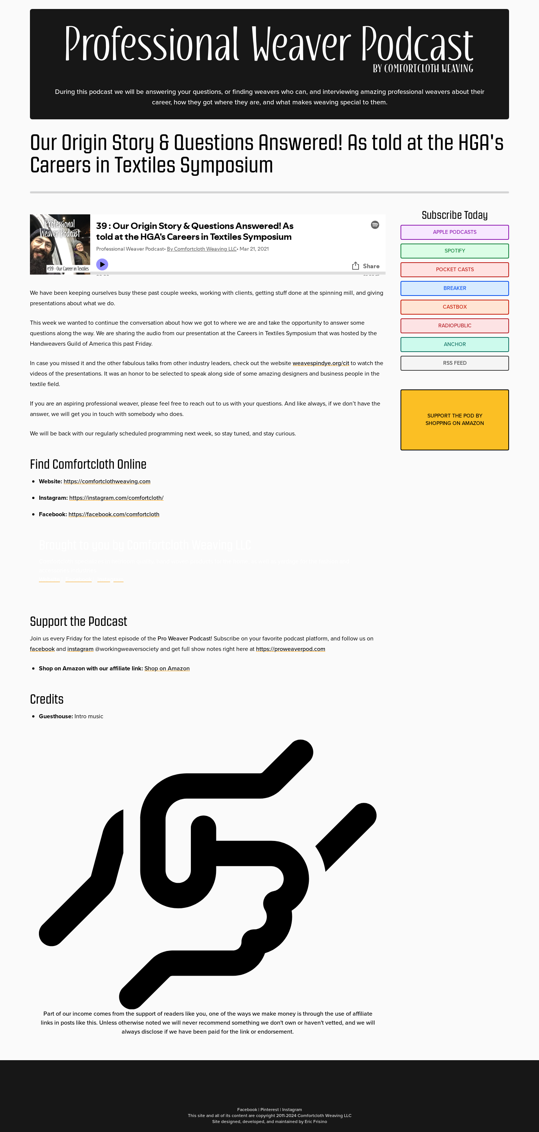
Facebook (79, 579)
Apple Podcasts (454, 232)
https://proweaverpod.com (290, 649)
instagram (80, 649)
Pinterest (270, 1109)
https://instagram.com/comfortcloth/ (116, 497)
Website (49, 579)
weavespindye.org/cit (321, 363)
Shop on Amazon (167, 668)
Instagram (110, 579)
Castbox (455, 307)
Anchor (455, 344)
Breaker (455, 288)
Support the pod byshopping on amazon (455, 419)
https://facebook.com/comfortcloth (113, 514)
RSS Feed (455, 363)
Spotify (455, 251)
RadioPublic (455, 326)
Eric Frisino (316, 1121)
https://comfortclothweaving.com (107, 481)
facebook (42, 649)
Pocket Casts (455, 269)
